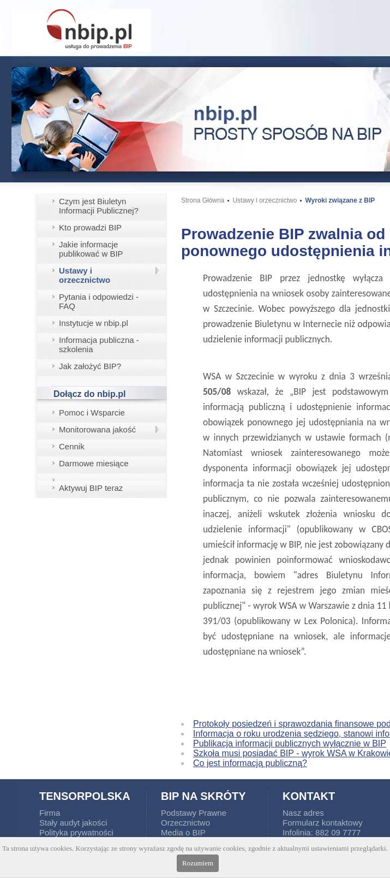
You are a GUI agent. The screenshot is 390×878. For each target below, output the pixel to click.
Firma (49, 812)
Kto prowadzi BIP (90, 227)
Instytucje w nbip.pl (93, 323)
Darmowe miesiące (94, 463)
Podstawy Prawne (193, 812)
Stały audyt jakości (73, 822)
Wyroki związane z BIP (340, 200)
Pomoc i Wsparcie (92, 412)
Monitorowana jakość (97, 429)
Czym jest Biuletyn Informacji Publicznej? (99, 206)
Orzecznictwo (185, 822)
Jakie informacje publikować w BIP (91, 249)
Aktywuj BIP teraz (91, 488)
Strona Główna (202, 200)
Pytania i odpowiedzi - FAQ (99, 301)
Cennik (72, 446)
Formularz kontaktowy (323, 822)
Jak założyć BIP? (90, 366)
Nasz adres (303, 812)
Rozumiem (197, 863)
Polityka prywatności (76, 832)
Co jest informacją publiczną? (250, 763)
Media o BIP (183, 832)
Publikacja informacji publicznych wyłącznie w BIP (289, 743)
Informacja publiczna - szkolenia (99, 344)
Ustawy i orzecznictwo (84, 275)
